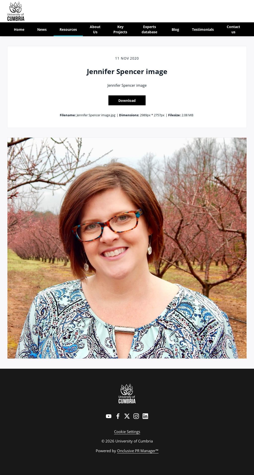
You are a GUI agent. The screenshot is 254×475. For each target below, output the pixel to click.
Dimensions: (129, 115)
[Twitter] (127, 416)
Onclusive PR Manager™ (138, 450)
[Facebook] (118, 416)
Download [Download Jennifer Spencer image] (127, 100)
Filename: (68, 115)
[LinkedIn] (145, 416)
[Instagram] (136, 416)
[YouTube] (108, 416)
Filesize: (174, 115)
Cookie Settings (127, 431)
